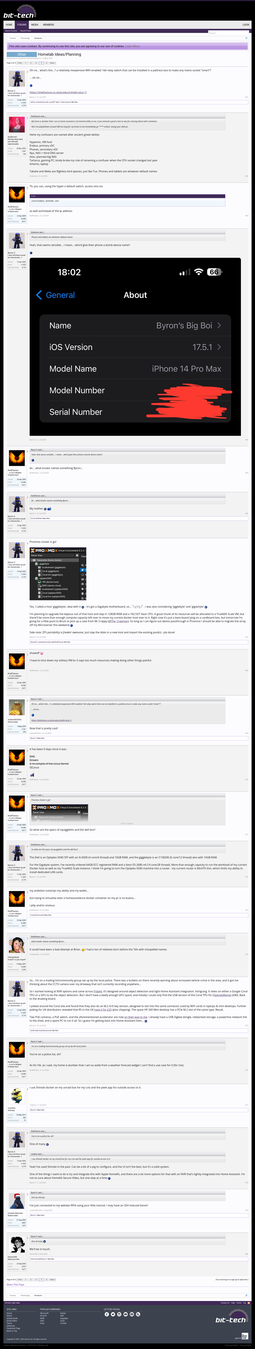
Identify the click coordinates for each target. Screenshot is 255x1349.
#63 (246, 216)
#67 (246, 637)
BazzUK (34, 642)
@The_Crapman (118, 621)
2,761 (24, 729)
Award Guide (12, 1318)
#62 (246, 176)
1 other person (65, 102)
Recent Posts (25, 31)
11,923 (23, 103)
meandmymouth (41, 102)
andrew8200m (15, 719)
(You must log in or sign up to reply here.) (232, 1280)
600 (24, 1118)
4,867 (24, 1223)
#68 (246, 671)
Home (9, 24)
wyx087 (52, 102)
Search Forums (11, 31)
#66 (246, 513)
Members (48, 24)
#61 (246, 97)
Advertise (11, 1326)
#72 (246, 877)
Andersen (12, 137)
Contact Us (225, 1303)
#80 (246, 1254)
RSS (249, 1303)
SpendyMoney (222, 995)
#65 (246, 473)
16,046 (23, 219)
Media (34, 24)
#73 (246, 910)
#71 (246, 835)
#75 (246, 1026)
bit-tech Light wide (12, 1303)
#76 (246, 1070)
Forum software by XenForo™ (26, 1345)
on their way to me (135, 1017)
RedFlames (13, 207)
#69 (246, 733)
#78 (246, 1183)
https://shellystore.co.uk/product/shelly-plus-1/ (58, 92)
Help (233, 1303)
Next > (52, 63)
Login (246, 24)
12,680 (23, 967)
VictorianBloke (36, 518)
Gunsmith (12, 1257)
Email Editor (12, 1321)
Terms (9, 1323)
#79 (246, 1210)
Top (244, 1303)
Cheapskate (13, 957)
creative (12, 1108)
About (9, 1316)
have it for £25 (103, 1009)
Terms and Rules (231, 1345)
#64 (246, 440)
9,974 (24, 1266)
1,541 (24, 151)
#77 (246, 1105)
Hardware (22, 58)
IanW (33, 102)
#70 (246, 780)
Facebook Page (13, 1328)
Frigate (98, 991)
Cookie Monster (15, 1213)
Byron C (38, 58)
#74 (246, 954)
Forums (21, 24)
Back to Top (12, 1331)
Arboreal (34, 1259)
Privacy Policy (245, 1345)
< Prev (19, 63)
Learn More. (132, 46)
